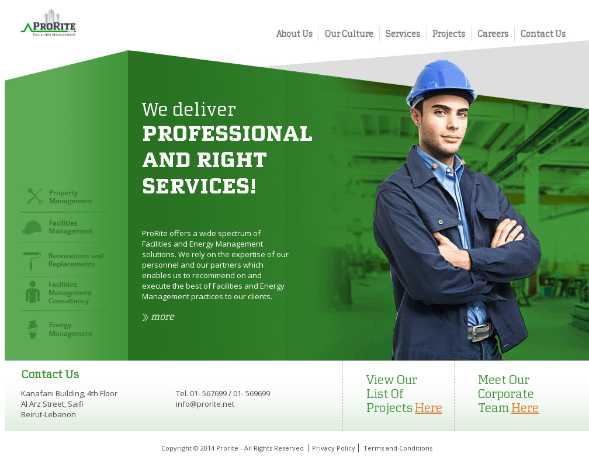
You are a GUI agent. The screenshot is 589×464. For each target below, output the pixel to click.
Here (428, 407)
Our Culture (349, 34)
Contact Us (543, 34)
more (162, 316)
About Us (294, 34)
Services (403, 34)
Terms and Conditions (397, 448)
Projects (448, 34)
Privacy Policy (333, 448)
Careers (492, 34)
